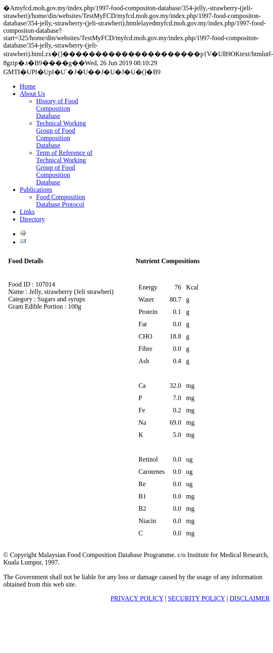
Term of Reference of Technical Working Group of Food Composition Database (64, 167)
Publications (36, 189)
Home (28, 86)
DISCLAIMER (249, 598)
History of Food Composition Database (57, 108)
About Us (32, 93)
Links (27, 211)
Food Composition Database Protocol (60, 200)
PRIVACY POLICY (136, 598)
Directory (32, 219)
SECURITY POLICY (196, 598)
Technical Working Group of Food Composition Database (61, 134)
